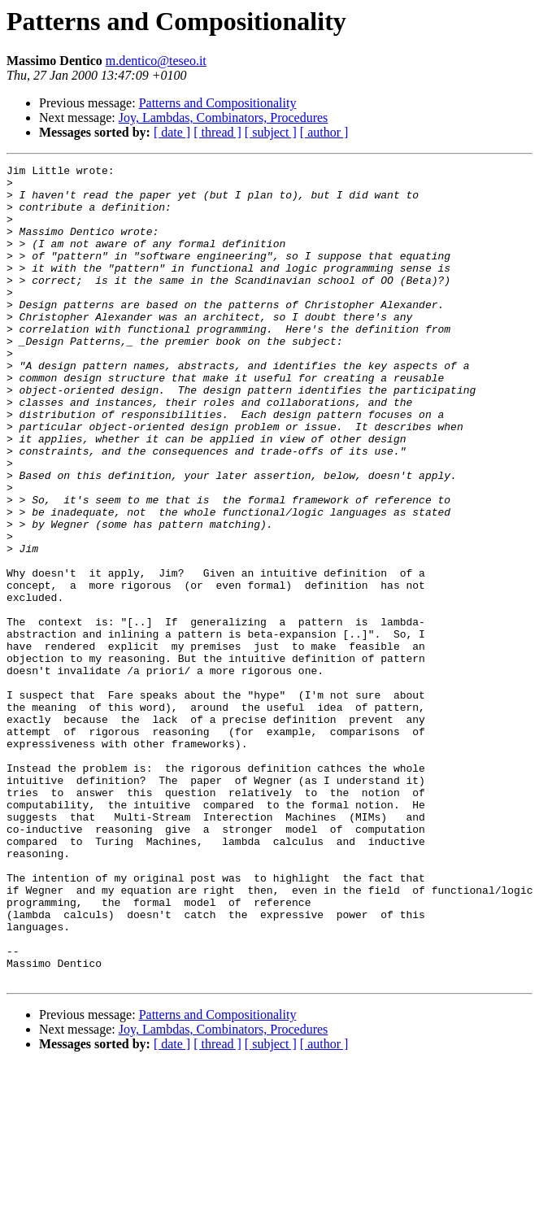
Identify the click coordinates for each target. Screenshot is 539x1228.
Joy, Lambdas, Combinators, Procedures (223, 117)
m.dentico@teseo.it (156, 60)
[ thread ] (217, 132)
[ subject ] (271, 132)
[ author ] (324, 132)
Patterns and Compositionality (218, 103)
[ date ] (172, 132)
